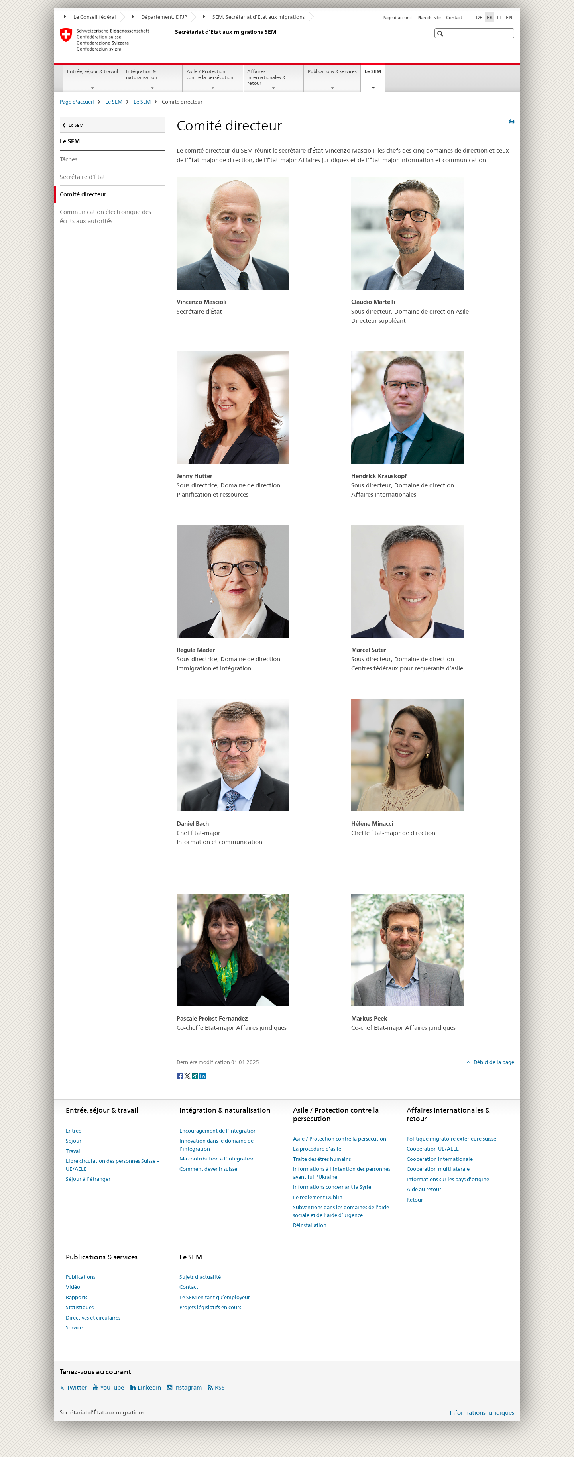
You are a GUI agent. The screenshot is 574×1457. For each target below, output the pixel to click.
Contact (454, 17)
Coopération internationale (440, 1159)
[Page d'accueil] (173, 39)
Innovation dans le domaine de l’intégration (216, 1144)
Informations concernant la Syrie (332, 1187)
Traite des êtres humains (322, 1159)
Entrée (73, 1130)
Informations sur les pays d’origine (448, 1179)
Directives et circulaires (93, 1317)
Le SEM (375, 74)
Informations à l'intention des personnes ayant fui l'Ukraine (341, 1173)
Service (74, 1327)
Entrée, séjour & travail (92, 71)
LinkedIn (149, 1387)
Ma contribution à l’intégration (217, 1158)
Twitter (77, 1387)
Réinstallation (309, 1225)
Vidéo (73, 1287)
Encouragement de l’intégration (218, 1130)
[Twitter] (188, 1075)
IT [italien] (499, 17)
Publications (80, 1277)
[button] (441, 34)
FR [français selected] (490, 17)
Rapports (76, 1297)
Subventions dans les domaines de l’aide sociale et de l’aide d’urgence (341, 1211)
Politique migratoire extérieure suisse (451, 1138)
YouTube (112, 1387)
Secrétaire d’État (82, 177)
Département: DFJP (159, 17)
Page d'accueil (397, 17)
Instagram (188, 1387)
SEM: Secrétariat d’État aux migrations (254, 17)
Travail (74, 1151)
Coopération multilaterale (438, 1169)
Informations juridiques (482, 1412)
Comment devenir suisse (208, 1169)
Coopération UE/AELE (433, 1148)
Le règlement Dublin (317, 1197)
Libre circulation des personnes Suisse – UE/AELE (112, 1165)
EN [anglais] (509, 17)
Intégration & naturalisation (141, 74)
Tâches (68, 159)
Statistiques (80, 1307)
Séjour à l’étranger (88, 1179)
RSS (220, 1387)
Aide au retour (424, 1189)
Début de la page (493, 1062)
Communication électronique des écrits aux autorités (105, 216)
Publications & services (332, 71)
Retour (415, 1199)
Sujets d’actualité (200, 1277)
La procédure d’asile (317, 1148)
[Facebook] (180, 1075)
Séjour (73, 1140)
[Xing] (195, 1075)
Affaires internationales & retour (266, 77)
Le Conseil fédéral (90, 17)
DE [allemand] (479, 17)
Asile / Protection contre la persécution (210, 74)
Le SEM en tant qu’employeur (214, 1297)
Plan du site (429, 17)
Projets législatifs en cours (210, 1307)
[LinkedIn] (202, 1075)
